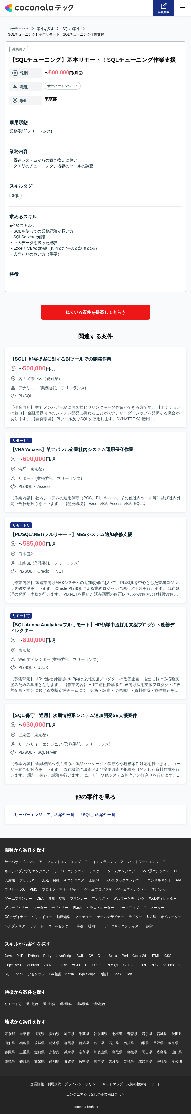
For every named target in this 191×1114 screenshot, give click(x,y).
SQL (15, 196)
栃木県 (54, 1043)
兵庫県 (69, 1052)
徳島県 (10, 1061)
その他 (177, 1061)
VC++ (76, 965)
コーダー (40, 908)
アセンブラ (36, 974)
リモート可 (13, 1004)
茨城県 (39, 1043)
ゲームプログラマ (98, 889)
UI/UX (151, 917)
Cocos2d (139, 956)
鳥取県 (117, 1052)
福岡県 (39, 1034)
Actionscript (171, 965)
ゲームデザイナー (110, 917)
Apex (117, 974)
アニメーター (154, 908)
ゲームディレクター (131, 889)
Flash (77, 908)
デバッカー (160, 889)
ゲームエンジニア (121, 871)
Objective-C (14, 965)
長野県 (158, 1043)
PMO (33, 889)
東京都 (10, 1034)
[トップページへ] (39, 8)
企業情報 (37, 1084)
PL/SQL (113, 965)
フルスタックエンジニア (124, 880)
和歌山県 (101, 1052)
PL (176, 871)
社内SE (94, 926)
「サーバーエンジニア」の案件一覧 (42, 814)
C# (90, 956)
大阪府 (24, 1034)
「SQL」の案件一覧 (97, 814)
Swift (80, 956)
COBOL (129, 965)
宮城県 (162, 1034)
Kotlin (69, 974)
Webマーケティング (129, 899)
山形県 (10, 1043)
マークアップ (128, 908)
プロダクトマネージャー (61, 889)
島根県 (132, 1052)
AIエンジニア (74, 880)
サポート (36, 926)
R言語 (104, 974)
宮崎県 (129, 1061)
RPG (154, 965)
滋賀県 (39, 1052)
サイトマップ (112, 1084)
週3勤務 (66, 1004)
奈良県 (84, 1052)
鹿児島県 (145, 1061)
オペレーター (171, 917)
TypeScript (87, 974)
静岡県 (10, 1052)
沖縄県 (162, 1061)
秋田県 (177, 1034)
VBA (63, 965)
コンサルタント (159, 880)
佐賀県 (69, 1061)
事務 (80, 926)
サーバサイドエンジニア (23, 862)
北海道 (117, 1034)
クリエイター (41, 917)
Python (33, 956)
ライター (135, 917)
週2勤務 (49, 1004)
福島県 (24, 1043)
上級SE (94, 880)
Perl (125, 956)
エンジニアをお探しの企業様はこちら (95, 1095)
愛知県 (54, 1034)
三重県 (24, 1052)
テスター (96, 871)
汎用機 (10, 880)
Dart (129, 974)
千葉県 (84, 1034)
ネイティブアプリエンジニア (27, 871)
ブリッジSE (28, 880)
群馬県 (69, 1043)
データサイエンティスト (123, 926)
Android (33, 965)
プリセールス (15, 889)
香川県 (24, 1061)
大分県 (114, 1061)
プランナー (78, 899)
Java (8, 956)
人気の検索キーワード (143, 1084)
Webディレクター (162, 899)
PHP (19, 956)
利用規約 (54, 1084)
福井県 (129, 1043)
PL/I (143, 965)
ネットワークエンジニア (147, 862)
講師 (149, 926)
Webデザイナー (17, 908)
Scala (113, 956)
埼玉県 (69, 1034)
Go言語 (55, 974)
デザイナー (60, 908)
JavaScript (64, 956)
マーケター (83, 917)
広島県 (162, 1052)
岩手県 (147, 1034)
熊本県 (99, 1061)
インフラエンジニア (108, 862)
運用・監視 (56, 899)
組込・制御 (50, 880)
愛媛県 (39, 1061)
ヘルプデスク (15, 926)
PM (178, 880)
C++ (101, 956)
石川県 (114, 1043)
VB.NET (49, 965)
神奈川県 (101, 1034)
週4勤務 (83, 1004)
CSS (168, 956)
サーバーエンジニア (62, 86)
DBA (40, 899)
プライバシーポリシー (82, 1084)
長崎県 (84, 1061)
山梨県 (143, 1043)
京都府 (54, 1052)
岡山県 (147, 1052)
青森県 (132, 1034)
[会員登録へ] (163, 8)
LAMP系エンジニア (155, 871)
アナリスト (100, 899)
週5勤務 (99, 1004)
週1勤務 (32, 1004)
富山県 (99, 1043)
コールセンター (60, 926)
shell (19, 974)
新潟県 (84, 1043)
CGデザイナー (16, 917)
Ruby (47, 956)
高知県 (54, 1061)
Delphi (97, 965)
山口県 (177, 1052)
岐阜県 (173, 1043)
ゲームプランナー (18, 899)
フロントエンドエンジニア (67, 862)
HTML (155, 956)
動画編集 (63, 917)
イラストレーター (100, 908)
